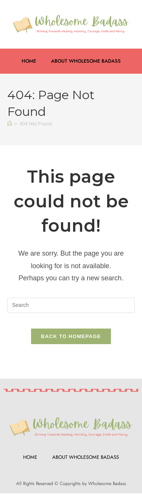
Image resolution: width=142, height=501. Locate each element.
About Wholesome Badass (86, 61)
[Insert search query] (71, 305)
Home (29, 61)
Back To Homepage (71, 336)
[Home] (9, 123)
